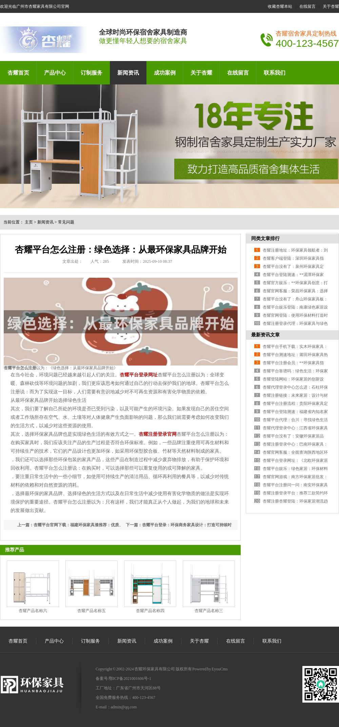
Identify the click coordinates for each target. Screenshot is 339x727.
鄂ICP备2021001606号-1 (130, 678)
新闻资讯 (128, 73)
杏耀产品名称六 (33, 610)
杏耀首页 (18, 73)
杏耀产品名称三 (209, 610)
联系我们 (274, 73)
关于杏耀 (331, 6)
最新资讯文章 (265, 334)
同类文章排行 (265, 238)
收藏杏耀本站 (280, 6)
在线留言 (307, 6)
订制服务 (91, 73)
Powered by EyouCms (210, 669)
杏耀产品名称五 (91, 610)
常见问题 (66, 222)
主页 (29, 222)
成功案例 (165, 73)
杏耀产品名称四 (150, 610)
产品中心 (55, 73)
